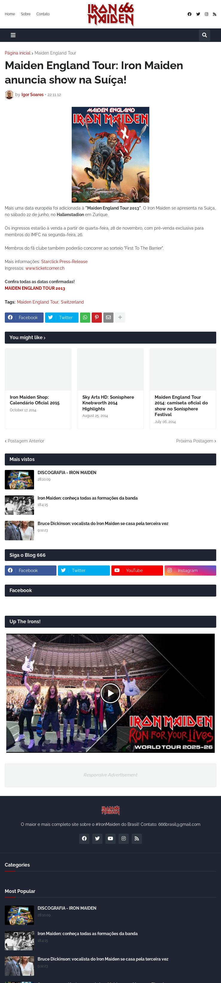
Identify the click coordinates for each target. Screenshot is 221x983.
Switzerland (72, 302)
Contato (43, 14)
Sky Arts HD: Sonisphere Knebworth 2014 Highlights (108, 403)
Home (10, 14)
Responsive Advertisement (110, 775)
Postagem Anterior (26, 441)
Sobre (25, 14)
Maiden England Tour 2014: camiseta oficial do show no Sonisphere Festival (181, 406)
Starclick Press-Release (64, 261)
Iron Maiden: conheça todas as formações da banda (88, 498)
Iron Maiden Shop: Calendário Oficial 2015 (34, 400)
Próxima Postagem (194, 441)
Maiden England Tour (55, 53)
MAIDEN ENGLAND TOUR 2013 (35, 288)
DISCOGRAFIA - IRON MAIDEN (67, 472)
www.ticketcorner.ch (45, 268)
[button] (13, 35)
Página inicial (17, 53)
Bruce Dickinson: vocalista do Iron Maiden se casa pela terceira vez (103, 523)
